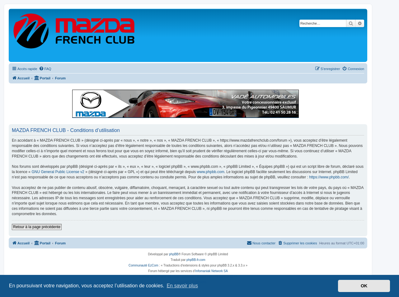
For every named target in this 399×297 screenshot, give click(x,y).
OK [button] (364, 285)
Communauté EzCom (143, 265)
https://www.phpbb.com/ (329, 177)
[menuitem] (45, 69)
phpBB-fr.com (195, 260)
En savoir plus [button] (182, 285)
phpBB (173, 254)
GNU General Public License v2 (57, 172)
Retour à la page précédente (36, 227)
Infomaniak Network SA (211, 271)
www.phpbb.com (210, 172)
